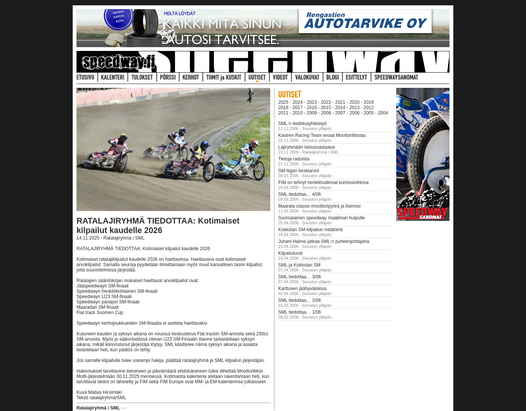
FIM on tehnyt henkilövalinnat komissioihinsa (323, 182)
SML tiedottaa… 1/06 (299, 312)
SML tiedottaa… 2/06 (299, 300)
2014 (340, 107)
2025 (283, 102)
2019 (368, 102)
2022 (326, 102)
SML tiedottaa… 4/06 (299, 194)
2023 (312, 102)
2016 (312, 107)
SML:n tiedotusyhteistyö (302, 123)
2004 (383, 113)
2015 (326, 107)
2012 (368, 107)
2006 (354, 113)
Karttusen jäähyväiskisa (302, 288)
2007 (340, 113)
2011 (283, 113)
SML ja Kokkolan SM (299, 265)
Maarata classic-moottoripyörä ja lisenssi (319, 206)
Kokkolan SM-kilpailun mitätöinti (310, 229)
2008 (326, 113)
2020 (354, 102)
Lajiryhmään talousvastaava (306, 147)
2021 (340, 102)
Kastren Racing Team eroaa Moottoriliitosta (321, 135)
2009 (312, 113)
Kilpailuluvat (290, 253)
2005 (368, 113)
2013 (354, 107)
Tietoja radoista (293, 159)
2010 (297, 113)
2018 (283, 107)
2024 (297, 102)
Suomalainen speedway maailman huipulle (321, 218)
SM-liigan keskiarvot (298, 170)
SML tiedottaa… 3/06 (299, 276)
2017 (297, 107)
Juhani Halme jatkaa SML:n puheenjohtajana (323, 241)
